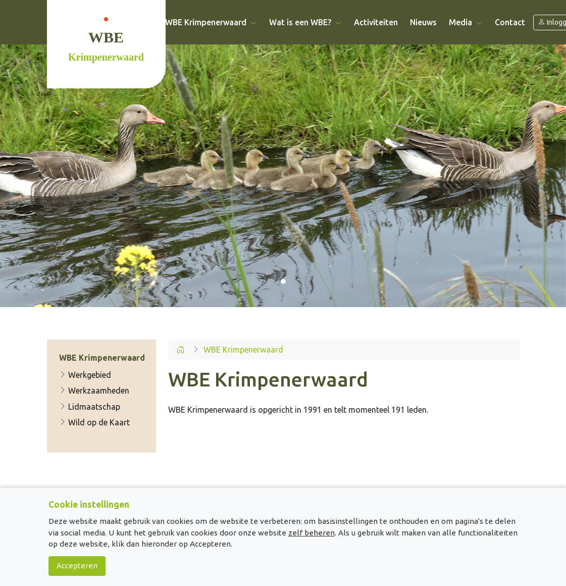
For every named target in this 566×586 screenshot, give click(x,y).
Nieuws (423, 22)
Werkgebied (85, 374)
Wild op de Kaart (94, 422)
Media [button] (466, 22)
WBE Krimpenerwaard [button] (211, 22)
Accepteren (77, 565)
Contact (510, 22)
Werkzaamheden (94, 390)
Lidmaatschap (89, 406)
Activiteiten (376, 22)
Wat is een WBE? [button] (305, 22)
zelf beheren (311, 532)
